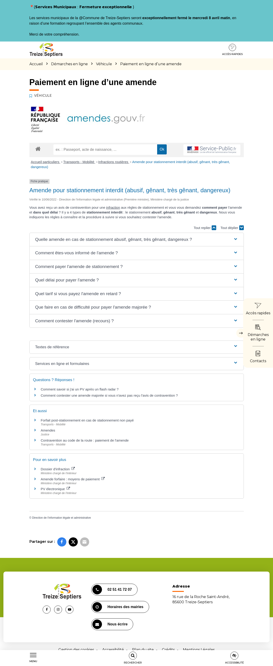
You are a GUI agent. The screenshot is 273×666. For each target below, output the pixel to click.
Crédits (168, 650)
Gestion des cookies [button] (76, 650)
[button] (136, 239)
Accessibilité (113, 650)
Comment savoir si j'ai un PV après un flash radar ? (80, 389)
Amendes (48, 430)
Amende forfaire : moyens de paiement (73, 479)
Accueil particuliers (45, 162)
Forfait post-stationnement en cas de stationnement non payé (87, 420)
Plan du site (143, 650)
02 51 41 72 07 (112, 589)
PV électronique (55, 489)
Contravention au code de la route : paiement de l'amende (85, 440)
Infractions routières (113, 162)
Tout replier (205, 227)
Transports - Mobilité (79, 162)
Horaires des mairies (117, 607)
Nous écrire (109, 624)
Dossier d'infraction (58, 469)
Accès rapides (232, 50)
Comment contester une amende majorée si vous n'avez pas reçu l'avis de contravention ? (109, 395)
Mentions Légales (199, 650)
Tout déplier (232, 227)
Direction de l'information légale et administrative (61, 517)
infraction (113, 207)
